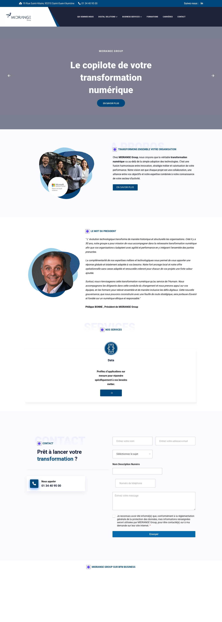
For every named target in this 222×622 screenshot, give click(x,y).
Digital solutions (106, 17)
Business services (131, 17)
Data (111, 360)
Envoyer (153, 534)
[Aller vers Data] (111, 393)
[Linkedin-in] (202, 3)
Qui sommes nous (85, 17)
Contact (181, 17)
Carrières (168, 17)
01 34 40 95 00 (89, 3)
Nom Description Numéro (126, 464)
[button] (9, 75)
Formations (152, 17)
